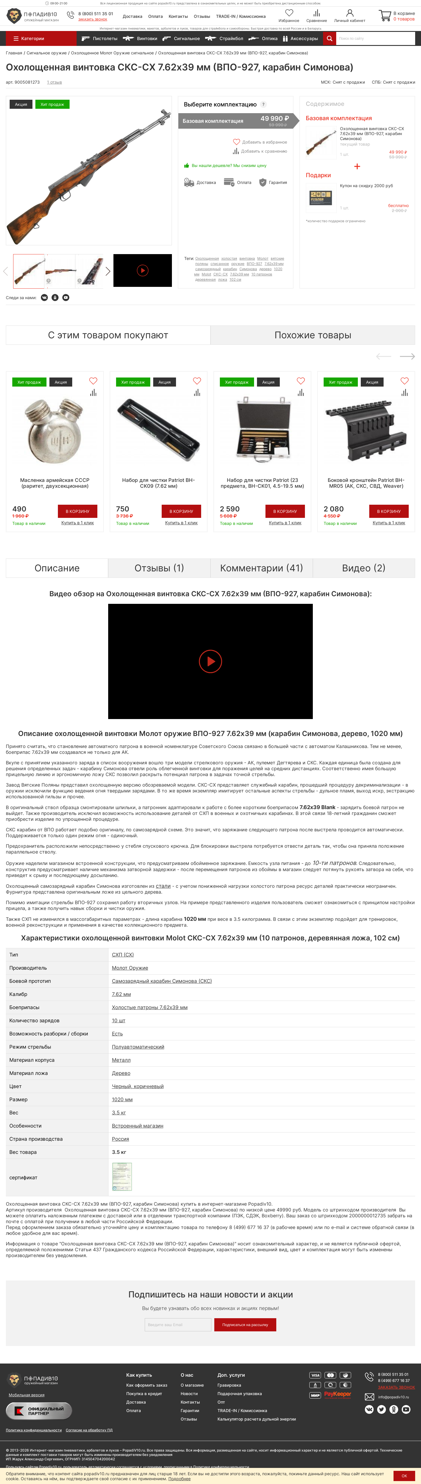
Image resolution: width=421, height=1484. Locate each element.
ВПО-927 (254, 263)
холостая (229, 258)
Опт (221, 1401)
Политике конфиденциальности (221, 1467)
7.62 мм (121, 994)
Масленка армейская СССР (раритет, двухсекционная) (54, 483)
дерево (265, 269)
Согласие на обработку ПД (89, 1430)
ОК (404, 1475)
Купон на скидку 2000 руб (366, 185)
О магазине (192, 1385)
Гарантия (278, 182)
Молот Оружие (130, 968)
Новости (189, 1393)
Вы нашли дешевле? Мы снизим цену (229, 165)
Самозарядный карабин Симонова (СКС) (162, 981)
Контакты (178, 16)
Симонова (248, 269)
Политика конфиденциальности (34, 1430)
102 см (235, 279)
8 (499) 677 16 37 (394, 1380)
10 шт (118, 1020)
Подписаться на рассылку (245, 1325)
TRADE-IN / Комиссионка (241, 16)
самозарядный (208, 269)
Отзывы (202, 16)
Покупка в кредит (144, 1393)
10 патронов (261, 274)
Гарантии (190, 1410)
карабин (230, 269)
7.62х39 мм (274, 263)
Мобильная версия (26, 1394)
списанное (219, 263)
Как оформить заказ (146, 1385)
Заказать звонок (92, 19)
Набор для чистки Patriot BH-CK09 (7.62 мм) (158, 483)
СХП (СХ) (123, 955)
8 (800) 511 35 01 (95, 13)
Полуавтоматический (138, 1047)
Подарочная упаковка (240, 1393)
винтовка (247, 258)
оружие (237, 263)
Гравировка (229, 1385)
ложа (222, 279)
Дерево (121, 1073)
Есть (117, 1034)
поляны (201, 263)
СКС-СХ (220, 274)
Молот (262, 258)
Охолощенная (207, 258)
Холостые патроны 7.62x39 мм (150, 1007)
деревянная (205, 279)
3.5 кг (119, 1113)
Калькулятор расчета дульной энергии (257, 1418)
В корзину (77, 511)
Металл (121, 1060)
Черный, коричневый (138, 1086)
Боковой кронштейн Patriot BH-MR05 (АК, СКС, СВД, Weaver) (366, 483)
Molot (206, 274)
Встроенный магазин (137, 1126)
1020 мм (122, 1099)
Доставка (132, 16)
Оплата (155, 16)
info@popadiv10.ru (393, 1397)
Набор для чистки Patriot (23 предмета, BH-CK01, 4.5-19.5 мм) (262, 483)
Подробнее (179, 1478)
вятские (277, 258)
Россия (120, 1139)
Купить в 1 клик (77, 522)
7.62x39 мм (239, 274)
